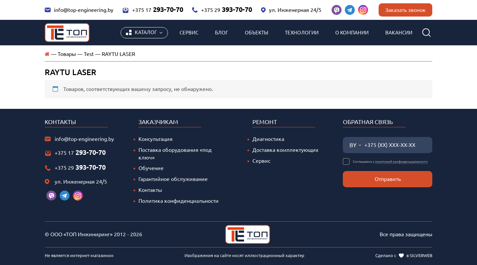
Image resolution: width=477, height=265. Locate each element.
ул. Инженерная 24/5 (291, 10)
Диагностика (268, 139)
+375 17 (152, 10)
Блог (221, 32)
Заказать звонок (405, 10)
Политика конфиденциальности (178, 201)
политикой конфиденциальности (401, 161)
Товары (67, 54)
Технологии (302, 32)
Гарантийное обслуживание (173, 179)
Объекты (256, 32)
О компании (352, 32)
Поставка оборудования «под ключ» (175, 153)
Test (89, 54)
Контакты (150, 190)
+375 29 (222, 10)
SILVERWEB (421, 255)
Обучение (151, 168)
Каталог (141, 32)
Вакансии (398, 32)
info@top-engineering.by (79, 10)
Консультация (155, 139)
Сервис (189, 32)
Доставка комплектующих (285, 150)
